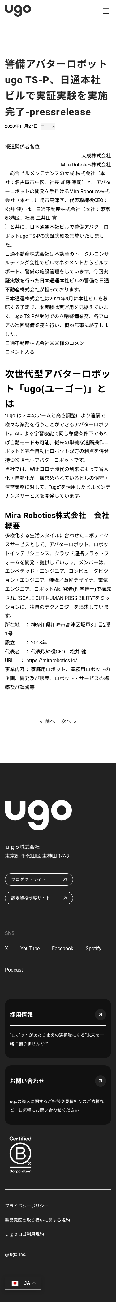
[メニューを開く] (106, 11)
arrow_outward (100, 1014)
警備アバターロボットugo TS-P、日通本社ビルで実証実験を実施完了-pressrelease (56, 88)
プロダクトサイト (28, 879)
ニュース (48, 126)
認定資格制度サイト (30, 898)
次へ (66, 721)
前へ (50, 721)
